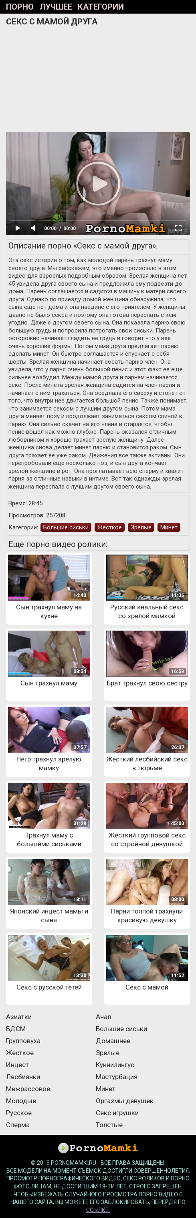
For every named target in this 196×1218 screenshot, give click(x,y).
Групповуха (23, 1041)
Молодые (21, 1101)
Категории (101, 7)
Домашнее (113, 1041)
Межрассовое (28, 1089)
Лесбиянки (23, 1077)
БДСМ (16, 1029)
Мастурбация (116, 1077)
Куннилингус (115, 1065)
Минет (169, 527)
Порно (20, 7)
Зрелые (141, 527)
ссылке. (98, 1210)
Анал (103, 1017)
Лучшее (55, 7)
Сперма (18, 1125)
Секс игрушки (117, 1113)
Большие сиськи (66, 527)
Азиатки (19, 1017)
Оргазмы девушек (125, 1101)
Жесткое (109, 527)
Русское (19, 1113)
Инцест (17, 1065)
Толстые (109, 1125)
